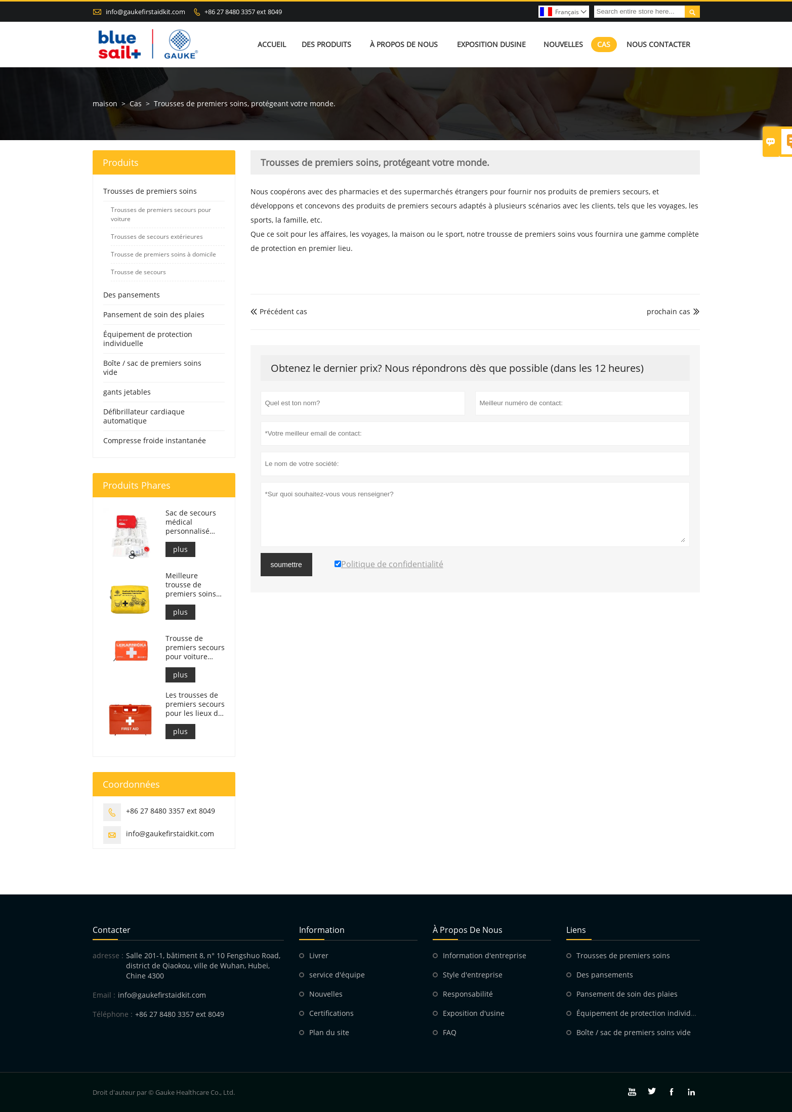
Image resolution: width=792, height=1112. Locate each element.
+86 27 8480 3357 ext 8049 (243, 11)
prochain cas (668, 311)
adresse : (108, 955)
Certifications (331, 1013)
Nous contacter (658, 44)
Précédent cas (279, 311)
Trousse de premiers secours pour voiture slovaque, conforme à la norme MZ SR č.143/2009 (195, 647)
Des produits (326, 44)
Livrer (318, 955)
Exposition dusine (491, 44)
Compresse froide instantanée (154, 440)
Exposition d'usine (474, 1013)
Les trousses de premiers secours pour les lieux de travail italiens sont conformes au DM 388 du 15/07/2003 (195, 704)
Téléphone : (113, 1014)
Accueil (272, 44)
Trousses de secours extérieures (157, 236)
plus (180, 549)
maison (105, 103)
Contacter (112, 929)
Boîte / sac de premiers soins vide (152, 367)
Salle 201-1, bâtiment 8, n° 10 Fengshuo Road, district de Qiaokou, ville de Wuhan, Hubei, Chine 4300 (203, 965)
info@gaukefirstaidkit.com (145, 11)
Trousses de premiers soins (150, 191)
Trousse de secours (138, 272)
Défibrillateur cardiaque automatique (144, 416)
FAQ (449, 1032)
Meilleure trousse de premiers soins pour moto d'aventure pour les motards (192, 584)
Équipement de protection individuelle (147, 338)
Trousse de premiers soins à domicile (163, 254)
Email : (104, 995)
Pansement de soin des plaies (153, 314)
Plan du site (329, 1032)
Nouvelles (563, 44)
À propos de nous (404, 44)
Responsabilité (468, 994)
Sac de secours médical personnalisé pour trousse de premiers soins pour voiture (192, 522)
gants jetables (127, 392)
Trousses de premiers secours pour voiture (161, 214)
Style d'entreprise (473, 974)
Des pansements (131, 295)
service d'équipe (337, 974)
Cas (603, 44)
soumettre (286, 565)
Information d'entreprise (484, 955)
